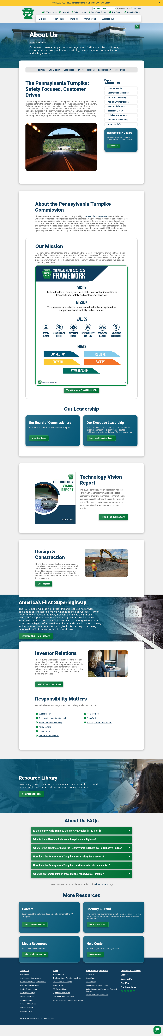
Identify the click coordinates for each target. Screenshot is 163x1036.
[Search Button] (137, 26)
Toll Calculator (79, 12)
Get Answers (95, 954)
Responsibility (104, 70)
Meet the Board (39, 438)
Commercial (90, 19)
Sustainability (45, 714)
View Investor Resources (49, 684)
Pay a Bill (64, 12)
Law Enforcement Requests (63, 997)
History (41, 70)
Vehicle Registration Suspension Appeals (68, 1000)
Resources (120, 70)
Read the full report (113, 516)
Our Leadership (115, 88)
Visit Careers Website (35, 924)
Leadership (69, 70)
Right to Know (93, 714)
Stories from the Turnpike (62, 982)
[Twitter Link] (125, 991)
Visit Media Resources (35, 954)
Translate (134, 8)
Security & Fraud (26, 1008)
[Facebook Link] (122, 991)
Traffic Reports (58, 974)
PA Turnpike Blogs (60, 989)
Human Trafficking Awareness (97, 995)
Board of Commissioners (97, 216)
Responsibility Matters (97, 970)
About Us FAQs (132, 12)
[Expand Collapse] (129, 830)
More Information (97, 924)
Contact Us (126, 979)
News (55, 970)
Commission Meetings (118, 93)
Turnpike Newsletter (67, 978)
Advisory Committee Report (99, 722)
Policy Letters (45, 727)
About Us (24, 970)
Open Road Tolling (98, 12)
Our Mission (54, 70)
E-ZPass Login (49, 12)
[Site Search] (129, 26)
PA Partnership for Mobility (50, 722)
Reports (97, 985)
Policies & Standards (117, 115)
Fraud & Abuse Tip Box (49, 735)
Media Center (58, 985)
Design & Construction (118, 102)
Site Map (125, 983)
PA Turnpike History (117, 97)
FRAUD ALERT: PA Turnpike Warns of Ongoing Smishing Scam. (81, 3)
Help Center (115, 12)
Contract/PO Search (131, 970)
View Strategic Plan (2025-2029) (81, 390)
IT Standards (44, 731)
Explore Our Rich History (36, 635)
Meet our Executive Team (101, 438)
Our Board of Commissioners (31, 978)
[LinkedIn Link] (131, 991)
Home (32, 42)
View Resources (31, 793)
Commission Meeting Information (33, 982)
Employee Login (129, 987)
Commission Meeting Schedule (53, 718)
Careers (124, 974)
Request (61, 993)
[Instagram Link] (128, 991)
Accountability (91, 982)
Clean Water (92, 718)
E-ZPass (42, 19)
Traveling (74, 19)
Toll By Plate (58, 19)
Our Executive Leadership (29, 985)
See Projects (44, 584)
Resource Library (115, 111)
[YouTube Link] (134, 991)
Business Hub (108, 19)
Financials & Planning (118, 120)
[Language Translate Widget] (104, 8)
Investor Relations (86, 70)
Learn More (113, 146)
